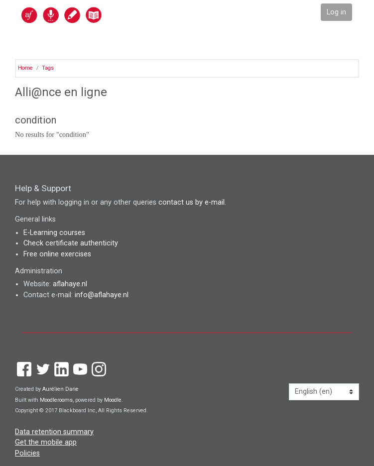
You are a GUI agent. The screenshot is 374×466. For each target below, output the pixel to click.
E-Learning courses (54, 233)
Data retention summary (54, 432)
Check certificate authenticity (70, 243)
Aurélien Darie (60, 389)
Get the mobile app (46, 442)
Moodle (113, 400)
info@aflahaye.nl (101, 295)
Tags (48, 68)
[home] (83, 14)
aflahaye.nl (70, 284)
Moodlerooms (56, 400)
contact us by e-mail (191, 202)
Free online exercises (57, 254)
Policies (27, 453)
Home (25, 68)
